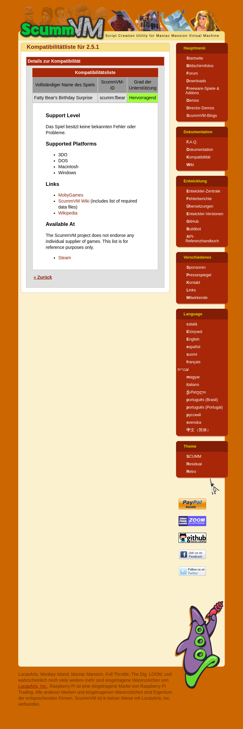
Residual (194, 464)
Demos (192, 100)
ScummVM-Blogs (201, 115)
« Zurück (43, 277)
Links (191, 290)
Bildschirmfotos (199, 66)
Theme (190, 446)
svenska (193, 422)
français (193, 362)
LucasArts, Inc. (32, 686)
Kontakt (193, 282)
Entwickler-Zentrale (203, 191)
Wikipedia (68, 212)
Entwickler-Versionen (205, 214)
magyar (193, 377)
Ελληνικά (194, 332)
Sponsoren (196, 267)
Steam (64, 257)
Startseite (194, 58)
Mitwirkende (196, 298)
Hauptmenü (194, 48)
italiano (192, 384)
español (193, 347)
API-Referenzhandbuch (202, 238)
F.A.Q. (191, 142)
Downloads (196, 81)
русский (193, 415)
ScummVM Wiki (74, 201)
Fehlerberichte (199, 199)
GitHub (192, 221)
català (191, 324)
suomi (191, 354)
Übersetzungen (199, 206)
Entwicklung (195, 181)
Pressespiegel (198, 275)
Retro (191, 471)
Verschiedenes (197, 257)
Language (193, 314)
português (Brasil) (202, 400)
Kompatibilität (198, 157)
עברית (183, 369)
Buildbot (193, 229)
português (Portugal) (204, 407)
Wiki (190, 165)
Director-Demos (200, 108)
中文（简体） (198, 430)
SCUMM (194, 456)
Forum (192, 73)
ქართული (196, 392)
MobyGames (70, 195)
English (192, 339)
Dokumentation (198, 132)
